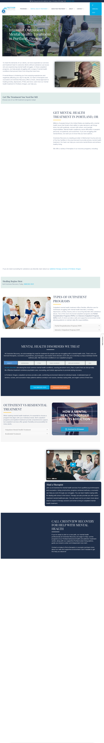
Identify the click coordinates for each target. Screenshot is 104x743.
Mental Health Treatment (40, 6)
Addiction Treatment (59, 6)
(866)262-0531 (70, 1)
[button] (27, 6)
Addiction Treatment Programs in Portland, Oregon (25, 24)
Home (10, 24)
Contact (80, 6)
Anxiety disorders (10, 367)
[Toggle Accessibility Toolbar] (3, 11)
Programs (24, 6)
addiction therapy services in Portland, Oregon (65, 269)
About (72, 6)
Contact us (55, 547)
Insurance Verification (60, 387)
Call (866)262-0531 (39, 387)
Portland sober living (81, 541)
